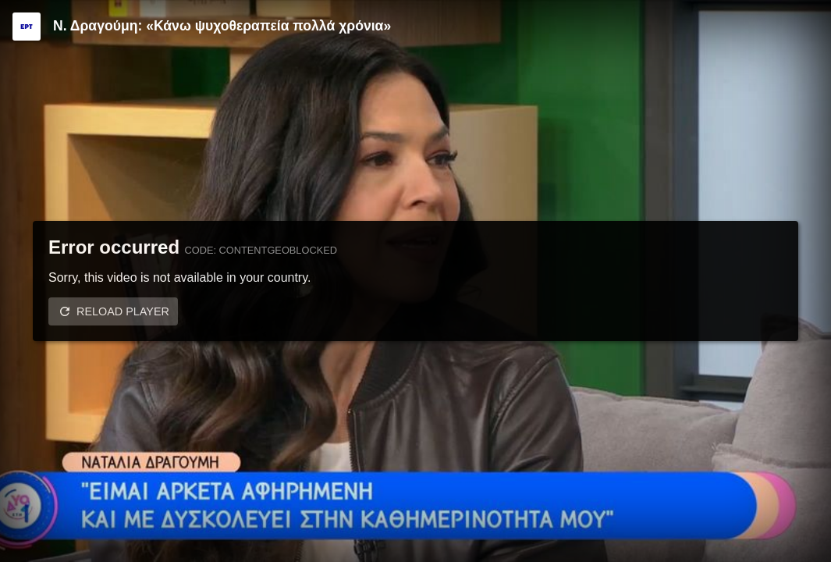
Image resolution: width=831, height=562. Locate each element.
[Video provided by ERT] (26, 26)
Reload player (122, 311)
